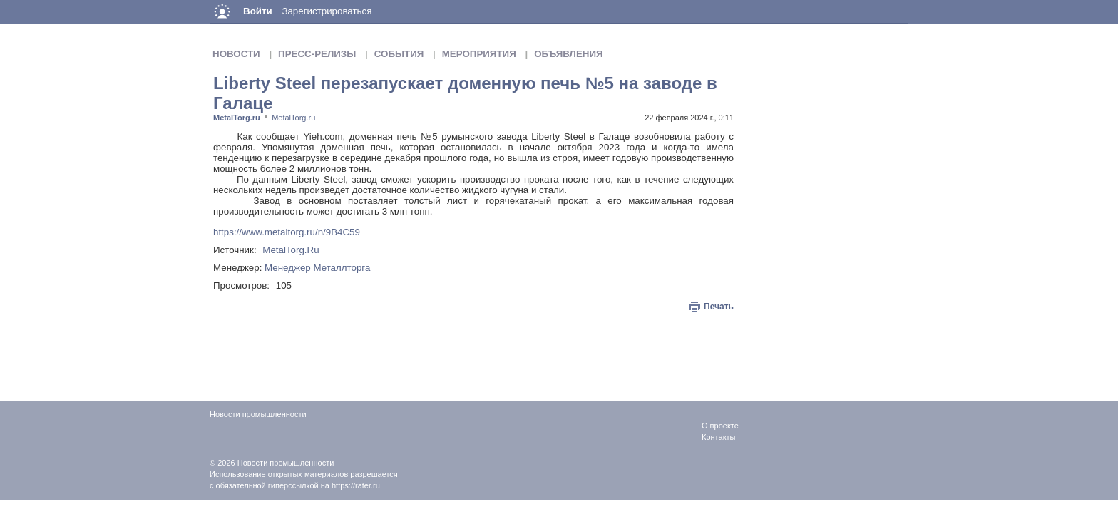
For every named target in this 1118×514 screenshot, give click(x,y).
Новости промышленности (285, 462)
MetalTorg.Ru (290, 250)
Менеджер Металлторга (317, 267)
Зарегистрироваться (326, 11)
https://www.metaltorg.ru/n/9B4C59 (286, 232)
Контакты (719, 437)
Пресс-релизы (317, 53)
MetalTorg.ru (236, 117)
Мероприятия (479, 53)
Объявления (568, 53)
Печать (719, 307)
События (399, 53)
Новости (236, 53)
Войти (257, 11)
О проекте (720, 425)
